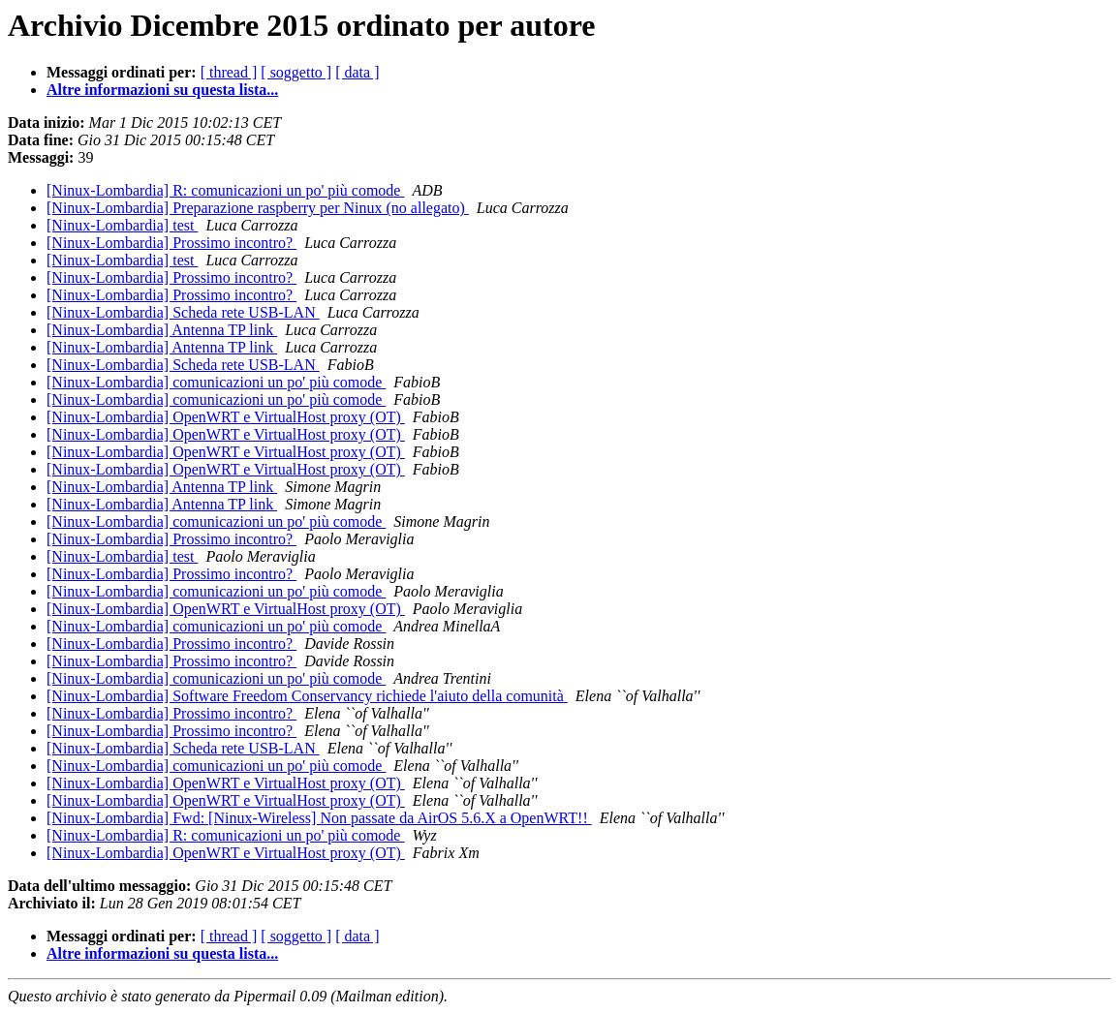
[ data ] (357, 72)
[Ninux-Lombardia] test (122, 225)
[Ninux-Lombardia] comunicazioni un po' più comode (216, 382)
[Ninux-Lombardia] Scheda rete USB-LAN (183, 312)
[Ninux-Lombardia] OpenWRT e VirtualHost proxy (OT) (226, 417)
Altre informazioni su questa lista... (162, 89)
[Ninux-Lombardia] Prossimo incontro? (171, 242)
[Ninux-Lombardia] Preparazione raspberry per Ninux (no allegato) (258, 208)
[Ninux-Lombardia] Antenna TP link (162, 330)
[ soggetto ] (296, 72)
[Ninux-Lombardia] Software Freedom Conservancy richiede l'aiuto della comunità (307, 696)
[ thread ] (229, 72)
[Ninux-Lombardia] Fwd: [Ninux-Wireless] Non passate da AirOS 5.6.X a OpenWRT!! (319, 818)
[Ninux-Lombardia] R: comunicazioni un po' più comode (225, 190)
